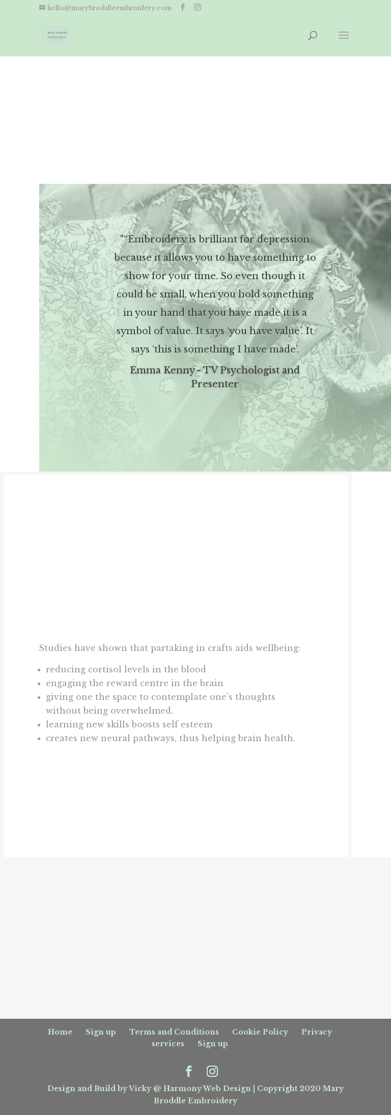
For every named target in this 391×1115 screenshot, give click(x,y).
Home (60, 1032)
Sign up (101, 1032)
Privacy (316, 1032)
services (168, 1043)
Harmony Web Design (207, 1088)
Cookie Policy (260, 1032)
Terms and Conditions (174, 1032)
